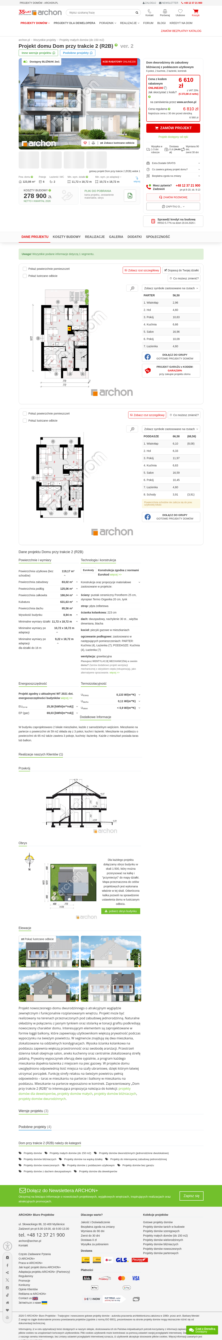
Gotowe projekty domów (158, 1222)
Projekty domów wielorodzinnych (163, 1239)
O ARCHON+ (27, 1258)
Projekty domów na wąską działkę (83, 1159)
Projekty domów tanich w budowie (164, 1226)
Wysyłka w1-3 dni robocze (154, 149)
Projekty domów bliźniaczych (40, 1159)
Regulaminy (26, 1276)
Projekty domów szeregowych (161, 1231)
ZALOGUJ (149, 3)
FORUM (148, 23)
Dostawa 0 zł (89, 1239)
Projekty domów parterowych (161, 1253)
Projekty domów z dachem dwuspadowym (47, 1171)
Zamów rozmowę (173, 197)
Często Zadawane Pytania (35, 1254)
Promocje (24, 1280)
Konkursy (24, 1285)
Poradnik (107, 23)
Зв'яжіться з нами (33, 1302)
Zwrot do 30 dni (90, 1235)
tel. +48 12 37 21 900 (42, 1234)
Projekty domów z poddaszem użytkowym (91, 1165)
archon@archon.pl (30, 1240)
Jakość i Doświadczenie (95, 1222)
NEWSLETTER (168, 3)
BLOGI (161, 23)
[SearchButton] (137, 12)
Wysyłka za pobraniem (95, 1244)
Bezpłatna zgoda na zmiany (98, 1226)
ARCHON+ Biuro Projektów (36, 1214)
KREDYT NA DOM (181, 23)
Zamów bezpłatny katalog (181, 30)
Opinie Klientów (28, 1289)
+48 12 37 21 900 (188, 185)
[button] (171, 357)
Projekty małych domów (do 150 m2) (70, 1153)
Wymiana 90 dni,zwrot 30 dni (190, 149)
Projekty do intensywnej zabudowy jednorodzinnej (138, 1159)
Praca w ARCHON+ (31, 1262)
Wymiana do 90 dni (92, 1231)
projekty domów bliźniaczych (115, 1093)
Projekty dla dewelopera (74, 23)
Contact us (28, 1298)
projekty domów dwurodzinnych (42, 1099)
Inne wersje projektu (38, 52)
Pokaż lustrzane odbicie (37, 939)
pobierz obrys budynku (121, 911)
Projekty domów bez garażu (138, 1165)
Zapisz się (191, 1196)
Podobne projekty (78, 52)
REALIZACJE (129, 23)
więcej (137, 179)
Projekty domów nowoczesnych (41, 1165)
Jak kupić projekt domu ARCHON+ (40, 1267)
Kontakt (23, 1245)
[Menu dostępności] (7, 1246)
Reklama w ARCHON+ (32, 1293)
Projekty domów (35, 23)
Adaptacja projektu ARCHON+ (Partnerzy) (44, 1271)
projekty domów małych (74, 1093)
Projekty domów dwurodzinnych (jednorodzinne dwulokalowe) (134, 1153)
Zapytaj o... (173, 206)
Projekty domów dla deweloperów (98, 1171)
